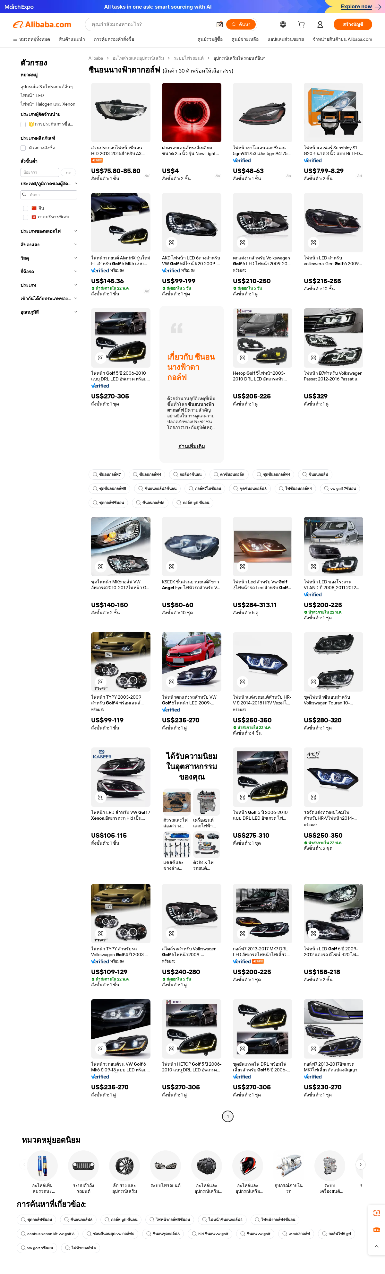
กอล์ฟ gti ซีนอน (192, 502)
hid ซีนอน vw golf (210, 1233)
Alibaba (96, 58)
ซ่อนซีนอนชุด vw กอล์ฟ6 (110, 1233)
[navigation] (49, 588)
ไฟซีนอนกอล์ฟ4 (295, 488)
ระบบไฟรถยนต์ (189, 58)
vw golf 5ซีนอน (37, 1248)
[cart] (302, 25)
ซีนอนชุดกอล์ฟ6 (163, 1233)
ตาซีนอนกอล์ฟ (229, 474)
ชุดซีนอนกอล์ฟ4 (273, 474)
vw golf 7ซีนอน (340, 488)
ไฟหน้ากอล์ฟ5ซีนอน (170, 1219)
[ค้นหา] (241, 24)
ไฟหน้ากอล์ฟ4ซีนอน (275, 1219)
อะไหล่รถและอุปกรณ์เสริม (138, 58)
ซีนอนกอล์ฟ (315, 474)
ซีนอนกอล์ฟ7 (107, 474)
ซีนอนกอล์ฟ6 (150, 502)
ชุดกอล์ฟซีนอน (108, 502)
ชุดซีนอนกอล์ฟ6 (250, 488)
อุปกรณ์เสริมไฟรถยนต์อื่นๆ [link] (239, 58)
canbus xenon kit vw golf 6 (47, 1233)
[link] (376, 1213)
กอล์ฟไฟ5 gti (336, 1233)
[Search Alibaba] (151, 24)
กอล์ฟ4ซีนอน (187, 474)
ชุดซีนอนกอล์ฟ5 (109, 488)
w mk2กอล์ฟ (296, 1233)
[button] (220, 24)
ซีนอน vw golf (255, 1233)
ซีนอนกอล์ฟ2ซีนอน (157, 488)
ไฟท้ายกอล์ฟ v (80, 1248)
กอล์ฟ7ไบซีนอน (205, 488)
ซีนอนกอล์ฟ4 (147, 474)
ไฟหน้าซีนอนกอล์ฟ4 (222, 1219)
